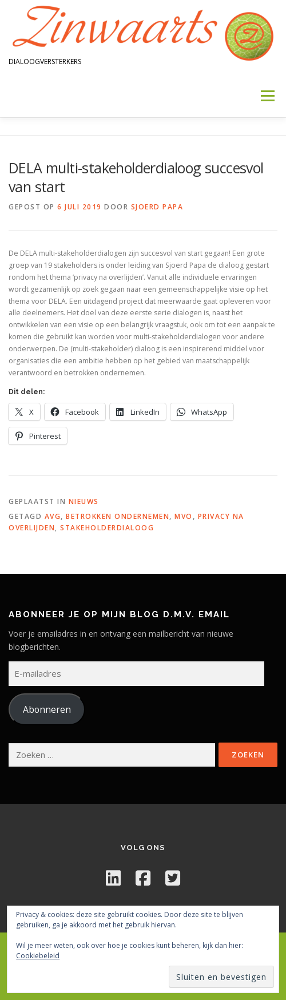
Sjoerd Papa (157, 207)
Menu (266, 96)
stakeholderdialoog (107, 528)
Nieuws (84, 501)
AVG (53, 516)
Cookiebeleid (37, 956)
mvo (183, 516)
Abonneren (47, 709)
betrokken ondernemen (117, 516)
